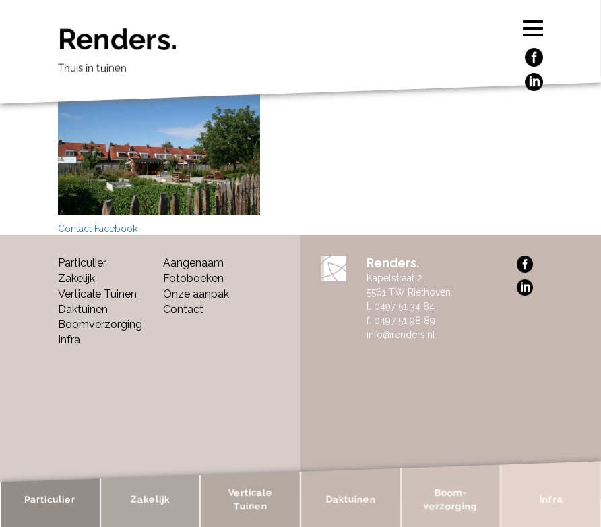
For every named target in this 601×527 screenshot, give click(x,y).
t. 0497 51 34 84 (401, 306)
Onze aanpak (196, 293)
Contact (75, 228)
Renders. (279, 54)
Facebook (115, 228)
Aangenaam (193, 262)
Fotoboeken (193, 278)
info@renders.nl (401, 334)
